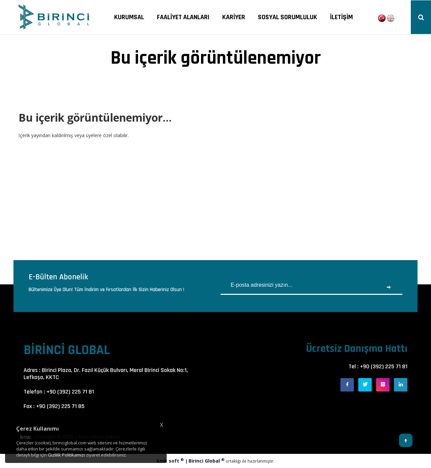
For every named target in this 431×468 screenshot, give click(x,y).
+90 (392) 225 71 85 (60, 406)
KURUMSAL (129, 17)
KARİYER (233, 17)
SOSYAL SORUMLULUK (287, 17)
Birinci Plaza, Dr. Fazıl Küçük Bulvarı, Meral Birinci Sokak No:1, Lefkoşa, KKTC (106, 373)
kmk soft (171, 461)
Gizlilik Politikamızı (66, 455)
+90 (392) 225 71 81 (70, 392)
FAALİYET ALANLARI (183, 17)
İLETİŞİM (341, 17)
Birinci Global (207, 461)
